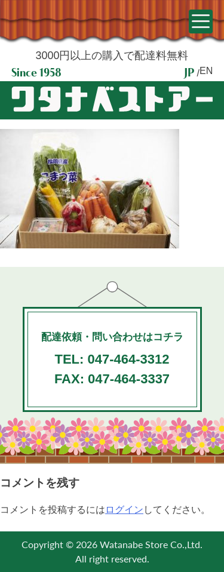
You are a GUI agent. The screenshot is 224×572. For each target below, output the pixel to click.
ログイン (124, 510)
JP (189, 72)
